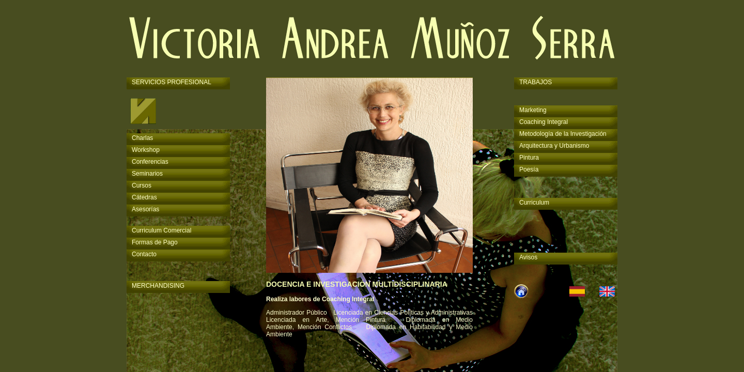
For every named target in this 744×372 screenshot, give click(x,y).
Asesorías (145, 209)
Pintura (529, 157)
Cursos (141, 185)
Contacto (144, 254)
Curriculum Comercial (161, 230)
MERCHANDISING (158, 285)
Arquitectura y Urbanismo (554, 145)
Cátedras (144, 197)
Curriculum (534, 202)
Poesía (528, 169)
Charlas (142, 138)
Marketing (533, 110)
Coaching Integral (543, 122)
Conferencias (150, 161)
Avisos (528, 257)
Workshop (146, 149)
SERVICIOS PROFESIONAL (171, 82)
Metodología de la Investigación (563, 133)
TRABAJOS (535, 82)
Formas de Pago (155, 242)
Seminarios (147, 173)
